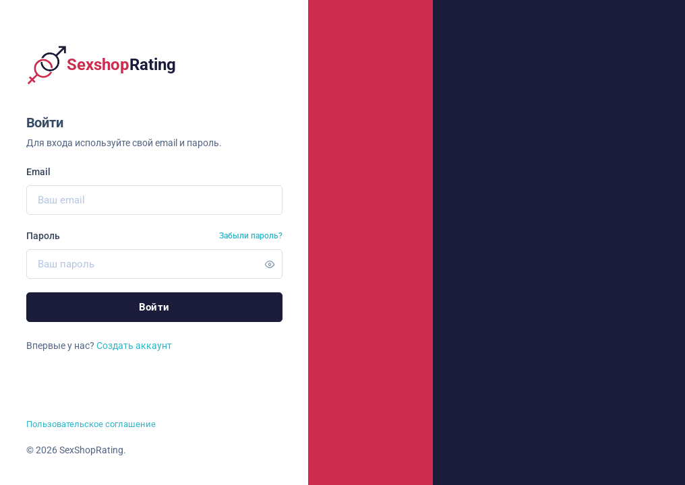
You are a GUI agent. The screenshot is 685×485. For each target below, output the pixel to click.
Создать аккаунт (134, 345)
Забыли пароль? (250, 236)
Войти (154, 307)
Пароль (43, 235)
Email (38, 171)
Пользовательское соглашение (91, 424)
